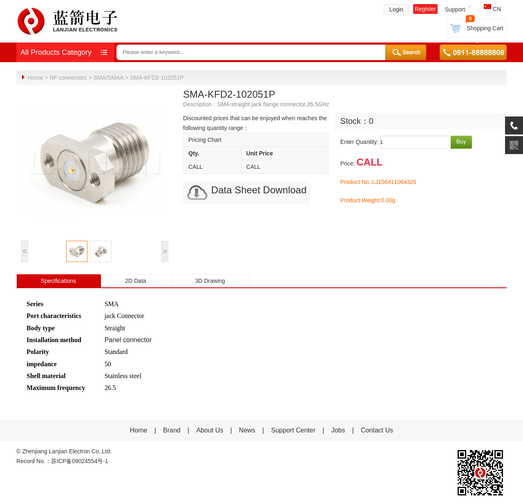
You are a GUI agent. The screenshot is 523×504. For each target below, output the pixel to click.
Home (35, 77)
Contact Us (377, 429)
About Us (209, 429)
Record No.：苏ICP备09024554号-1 (62, 460)
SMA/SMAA (108, 77)
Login (396, 9)
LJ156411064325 (394, 181)
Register (425, 9)
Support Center (293, 429)
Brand (172, 429)
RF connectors (68, 77)
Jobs (338, 429)
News (248, 429)
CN (492, 9)
